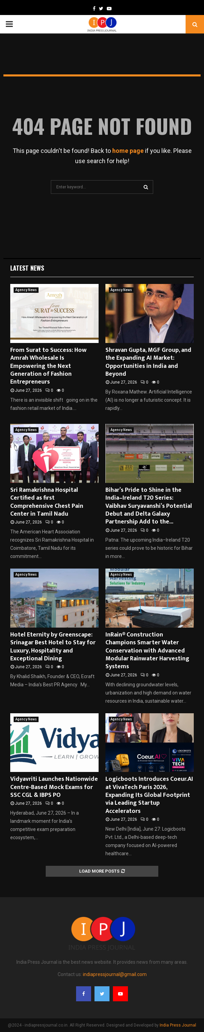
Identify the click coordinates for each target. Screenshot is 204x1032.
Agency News (26, 290)
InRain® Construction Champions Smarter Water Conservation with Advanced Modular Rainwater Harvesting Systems (147, 651)
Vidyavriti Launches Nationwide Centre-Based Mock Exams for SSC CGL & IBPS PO (54, 787)
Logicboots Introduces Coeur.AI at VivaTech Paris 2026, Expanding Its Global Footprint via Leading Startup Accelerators (149, 795)
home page (128, 150)
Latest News (27, 267)
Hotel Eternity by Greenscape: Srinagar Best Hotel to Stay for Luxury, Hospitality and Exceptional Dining (53, 647)
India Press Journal (178, 1025)
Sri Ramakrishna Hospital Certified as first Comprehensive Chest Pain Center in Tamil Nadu (46, 502)
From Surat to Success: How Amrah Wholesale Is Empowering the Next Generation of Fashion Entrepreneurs (48, 366)
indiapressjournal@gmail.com (115, 974)
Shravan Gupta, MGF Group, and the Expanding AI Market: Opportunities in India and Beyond (148, 362)
